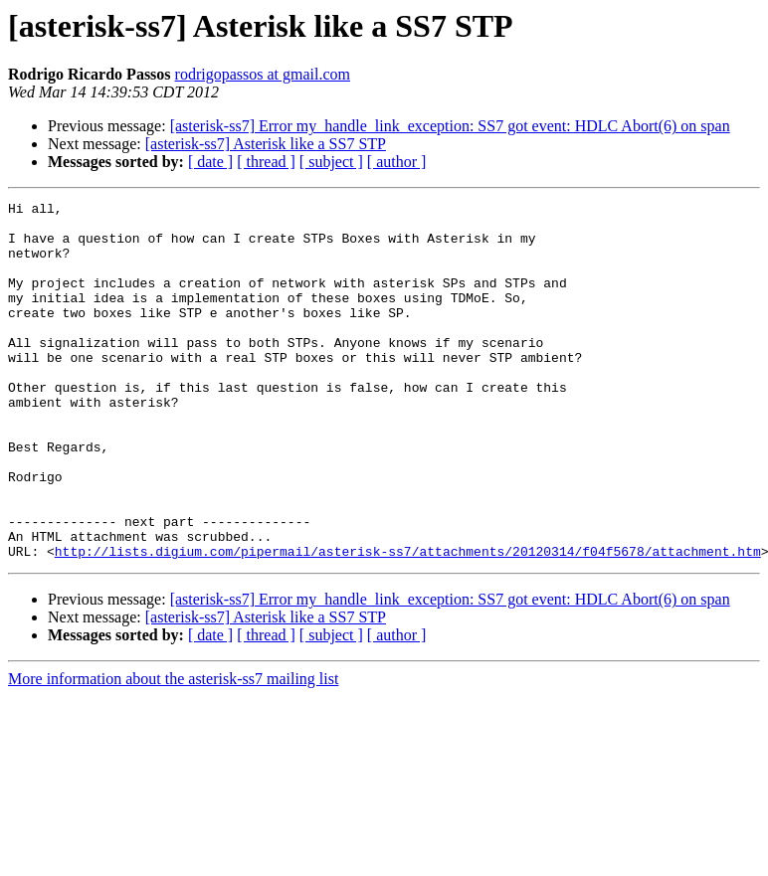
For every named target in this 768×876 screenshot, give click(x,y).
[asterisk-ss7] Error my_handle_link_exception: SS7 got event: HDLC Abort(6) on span (450, 125)
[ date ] (210, 161)
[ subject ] (331, 161)
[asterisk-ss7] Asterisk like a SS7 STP (265, 143)
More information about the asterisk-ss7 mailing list (173, 750)
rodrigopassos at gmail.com (262, 74)
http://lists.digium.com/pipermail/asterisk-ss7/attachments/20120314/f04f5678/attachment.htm (408, 622)
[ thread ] (266, 161)
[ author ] (397, 161)
